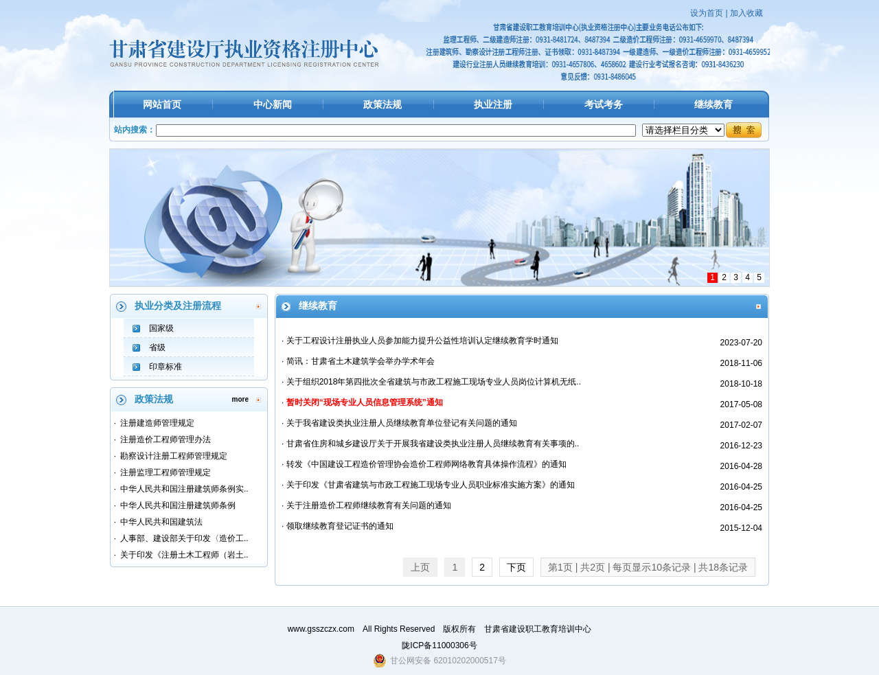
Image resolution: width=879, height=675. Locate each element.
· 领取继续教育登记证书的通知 (337, 526)
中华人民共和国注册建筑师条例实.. (184, 489)
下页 (516, 567)
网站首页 (162, 104)
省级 (157, 347)
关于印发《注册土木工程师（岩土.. (184, 555)
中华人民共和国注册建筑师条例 (178, 505)
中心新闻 (272, 104)
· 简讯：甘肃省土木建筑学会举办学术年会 (358, 361)
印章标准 (165, 366)
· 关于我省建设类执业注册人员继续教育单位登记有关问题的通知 (399, 423)
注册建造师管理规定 (157, 423)
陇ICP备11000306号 (439, 645)
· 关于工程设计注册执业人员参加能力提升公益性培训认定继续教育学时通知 (420, 340)
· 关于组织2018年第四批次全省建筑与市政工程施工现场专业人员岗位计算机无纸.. (431, 382)
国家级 (161, 328)
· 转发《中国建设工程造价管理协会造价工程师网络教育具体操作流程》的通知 (424, 464)
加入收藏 (746, 13)
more (240, 399)
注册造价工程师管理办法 (165, 439)
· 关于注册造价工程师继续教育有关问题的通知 (366, 505)
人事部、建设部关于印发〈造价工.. (184, 538)
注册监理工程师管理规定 (165, 472)
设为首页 (706, 13)
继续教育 (713, 104)
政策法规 (382, 104)
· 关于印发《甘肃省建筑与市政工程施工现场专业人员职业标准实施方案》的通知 (428, 485)
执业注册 (493, 104)
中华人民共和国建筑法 (161, 522)
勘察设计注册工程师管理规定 (173, 456)
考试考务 (603, 104)
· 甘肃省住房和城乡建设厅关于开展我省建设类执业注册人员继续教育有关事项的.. (430, 443)
